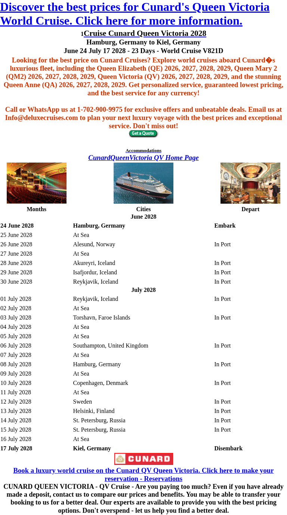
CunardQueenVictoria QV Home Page (143, 157)
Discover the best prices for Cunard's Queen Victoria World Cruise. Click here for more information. (134, 13)
